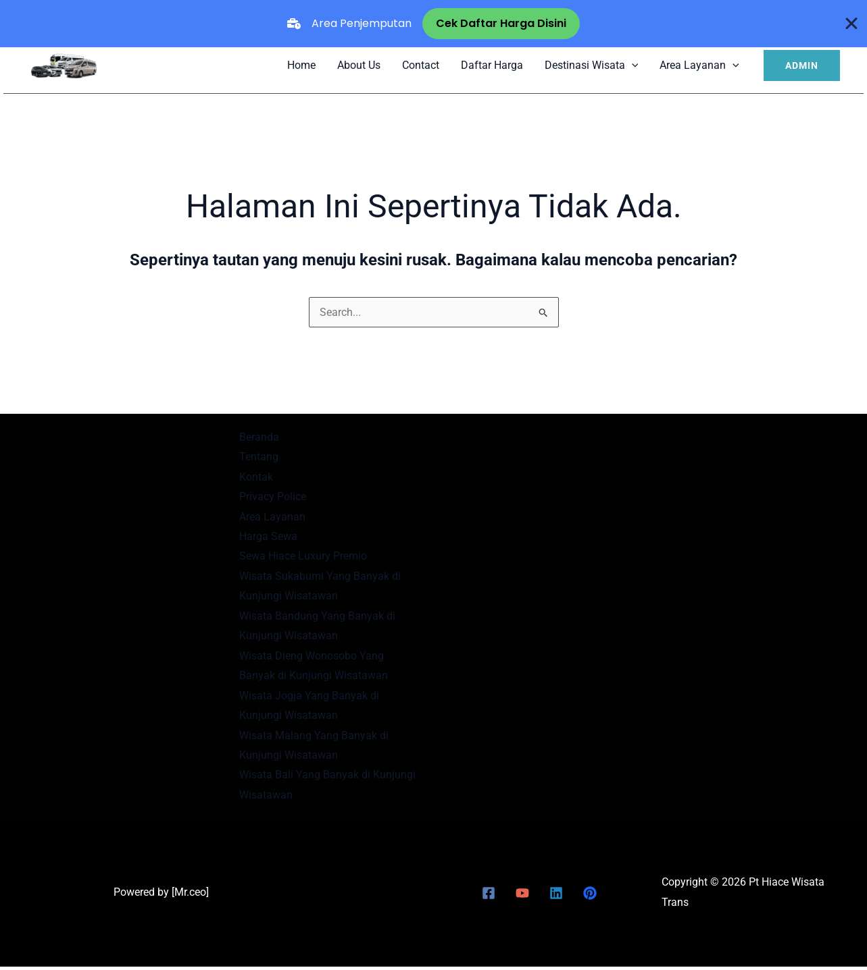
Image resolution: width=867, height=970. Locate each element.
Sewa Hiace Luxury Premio (303, 557)
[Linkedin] (556, 896)
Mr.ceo (190, 895)
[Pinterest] (590, 896)
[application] (632, 65)
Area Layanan (699, 65)
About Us (358, 65)
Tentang (258, 456)
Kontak (256, 476)
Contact (420, 65)
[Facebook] (488, 896)
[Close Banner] (851, 24)
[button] (802, 65)
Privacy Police (272, 497)
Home (301, 65)
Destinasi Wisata (592, 65)
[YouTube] (522, 896)
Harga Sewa (268, 537)
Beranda (259, 437)
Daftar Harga (492, 65)
